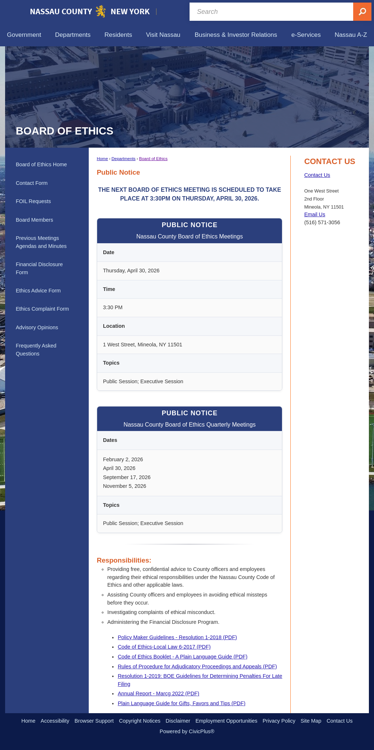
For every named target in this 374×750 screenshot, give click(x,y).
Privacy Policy (279, 721)
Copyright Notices (140, 721)
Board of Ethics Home (41, 164)
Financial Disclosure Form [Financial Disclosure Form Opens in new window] (39, 268)
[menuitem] (24, 34)
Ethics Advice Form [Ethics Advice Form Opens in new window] (38, 291)
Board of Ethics (153, 158)
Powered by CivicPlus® (187, 731)
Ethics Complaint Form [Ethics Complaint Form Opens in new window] (42, 309)
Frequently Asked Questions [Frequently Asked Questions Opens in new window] (36, 350)
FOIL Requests (33, 201)
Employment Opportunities (226, 721)
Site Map (311, 721)
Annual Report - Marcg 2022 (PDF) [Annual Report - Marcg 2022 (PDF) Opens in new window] (158, 693)
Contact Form (31, 183)
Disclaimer (178, 721)
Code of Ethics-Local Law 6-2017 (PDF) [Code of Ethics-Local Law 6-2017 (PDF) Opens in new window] (164, 647)
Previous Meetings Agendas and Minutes (41, 242)
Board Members (34, 220)
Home (102, 158)
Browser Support (94, 721)
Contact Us (317, 175)
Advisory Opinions (37, 327)
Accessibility (55, 721)
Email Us (314, 214)
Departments (123, 158)
